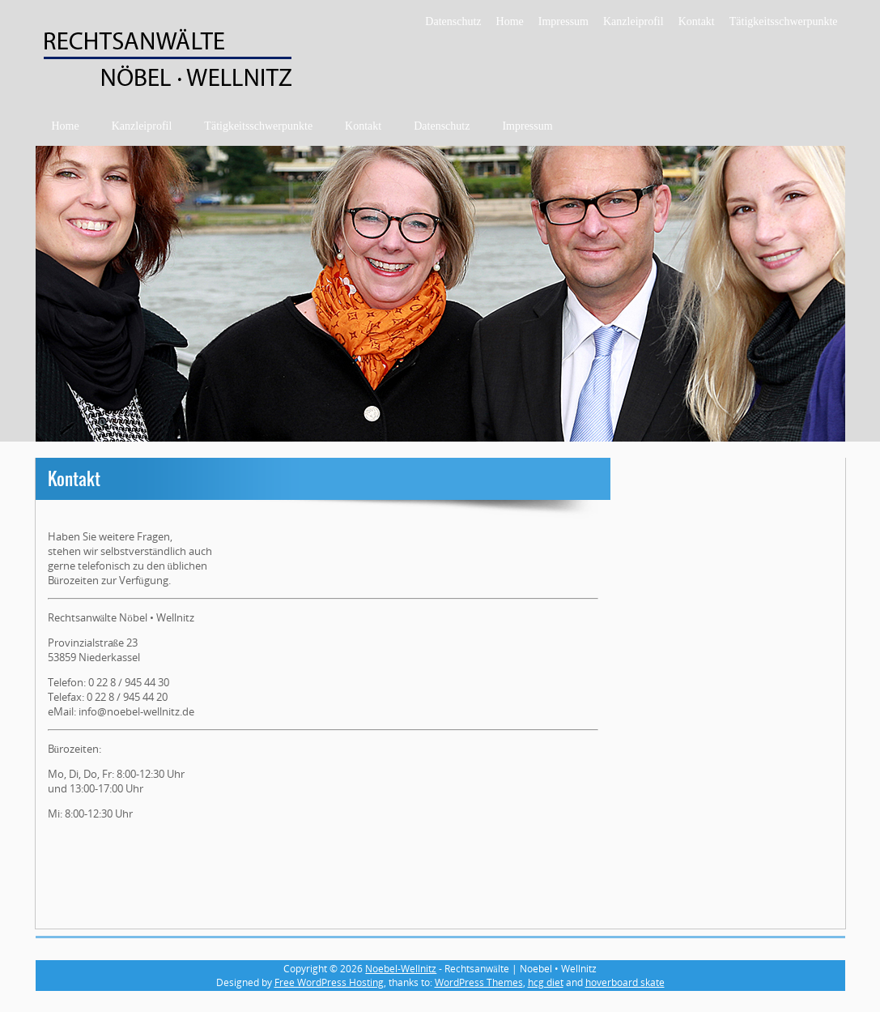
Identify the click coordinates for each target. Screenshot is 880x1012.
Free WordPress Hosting (329, 982)
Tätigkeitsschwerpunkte (783, 21)
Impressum (563, 21)
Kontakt (696, 21)
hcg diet (545, 982)
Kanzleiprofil (633, 21)
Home (510, 21)
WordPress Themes (479, 982)
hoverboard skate (625, 982)
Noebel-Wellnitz (400, 969)
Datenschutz (453, 21)
